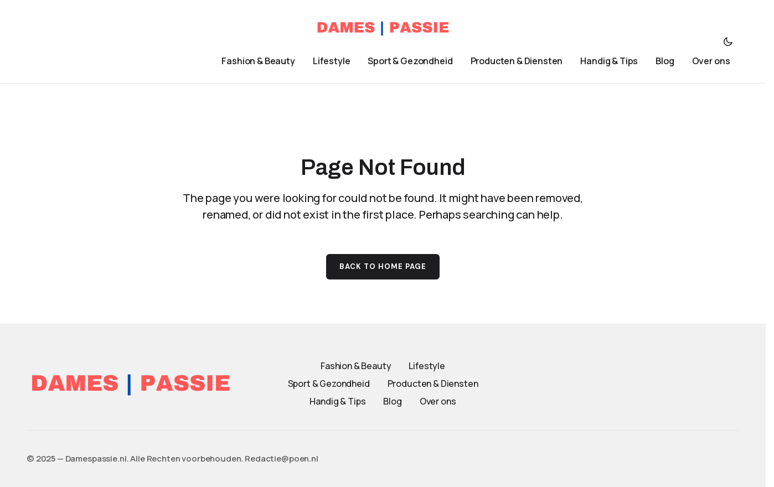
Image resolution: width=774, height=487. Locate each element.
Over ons (438, 401)
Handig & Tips (337, 401)
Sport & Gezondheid (329, 383)
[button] (728, 41)
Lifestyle (427, 366)
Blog (392, 401)
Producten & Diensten (433, 383)
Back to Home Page (383, 266)
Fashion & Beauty (356, 366)
